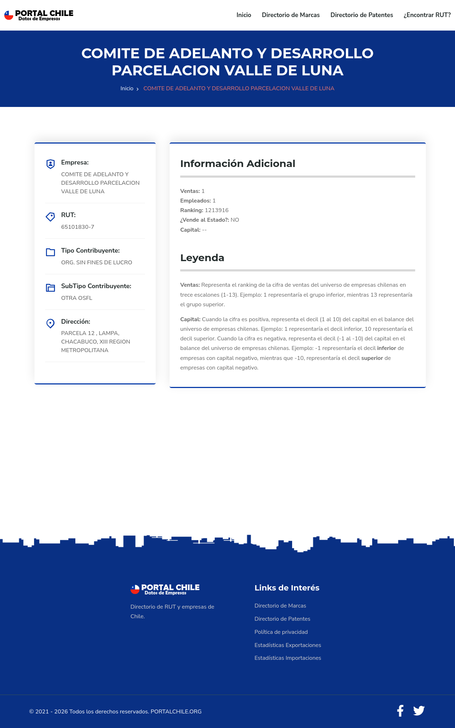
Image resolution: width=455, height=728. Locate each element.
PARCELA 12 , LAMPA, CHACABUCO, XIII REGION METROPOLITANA (96, 342)
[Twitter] (419, 710)
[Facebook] (399, 710)
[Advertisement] (227, 476)
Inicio (244, 15)
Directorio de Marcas (291, 15)
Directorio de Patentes (362, 15)
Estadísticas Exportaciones (288, 644)
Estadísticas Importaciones (288, 657)
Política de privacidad (282, 631)
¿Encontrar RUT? (427, 15)
